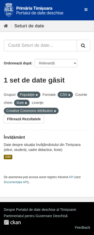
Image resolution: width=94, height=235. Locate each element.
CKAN (12, 222)
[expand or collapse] (86, 10)
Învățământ (14, 137)
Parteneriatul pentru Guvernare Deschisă (35, 216)
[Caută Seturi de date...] (40, 45)
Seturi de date (29, 25)
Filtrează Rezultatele (24, 119)
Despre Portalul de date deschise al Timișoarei (40, 210)
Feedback (82, 227)
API (71, 177)
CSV (8, 157)
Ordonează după (17, 63)
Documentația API (16, 182)
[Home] (6, 25)
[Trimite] (83, 45)
